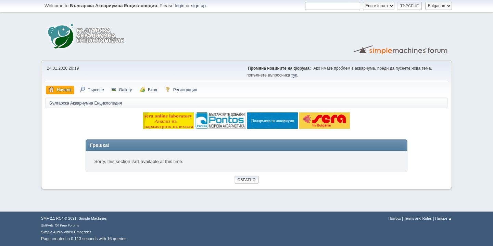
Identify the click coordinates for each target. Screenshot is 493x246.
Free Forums (69, 225)
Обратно (247, 180)
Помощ (394, 218)
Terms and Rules (418, 218)
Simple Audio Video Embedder (66, 232)
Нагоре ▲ (443, 218)
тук (294, 75)
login (180, 5)
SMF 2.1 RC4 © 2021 (58, 218)
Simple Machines (93, 218)
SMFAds (47, 225)
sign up (198, 5)
